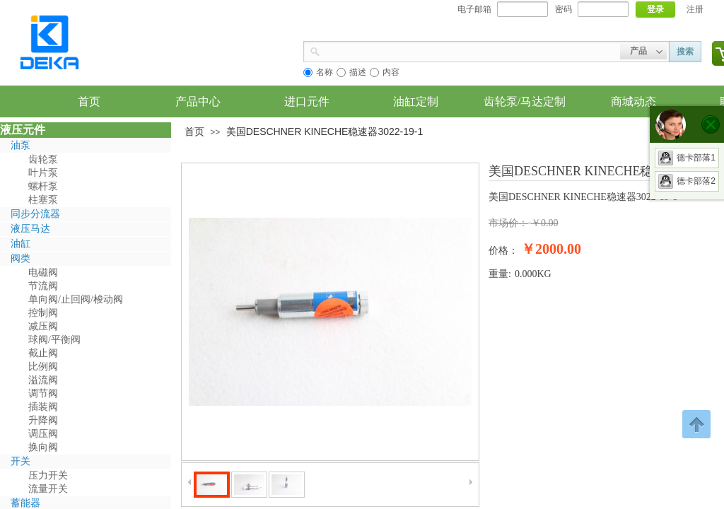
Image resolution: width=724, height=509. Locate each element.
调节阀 (43, 393)
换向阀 (43, 447)
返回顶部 (696, 424)
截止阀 (43, 353)
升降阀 (43, 420)
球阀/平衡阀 (54, 339)
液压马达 (30, 228)
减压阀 (43, 326)
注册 (695, 9)
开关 (20, 461)
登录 (655, 9)
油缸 (20, 243)
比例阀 (43, 366)
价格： (503, 250)
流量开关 (48, 489)
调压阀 (43, 433)
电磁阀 (43, 272)
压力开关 (48, 475)
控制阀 (43, 313)
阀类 (20, 258)
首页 (194, 131)
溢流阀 (43, 380)
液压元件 (22, 130)
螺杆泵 (43, 186)
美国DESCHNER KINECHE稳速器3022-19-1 (325, 131)
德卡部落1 (687, 158)
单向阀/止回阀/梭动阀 (75, 299)
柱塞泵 (43, 199)
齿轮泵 (43, 159)
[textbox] (470, 50)
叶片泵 (43, 173)
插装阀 (43, 407)
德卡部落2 (687, 181)
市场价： (508, 223)
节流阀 (43, 286)
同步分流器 (35, 214)
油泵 (20, 145)
